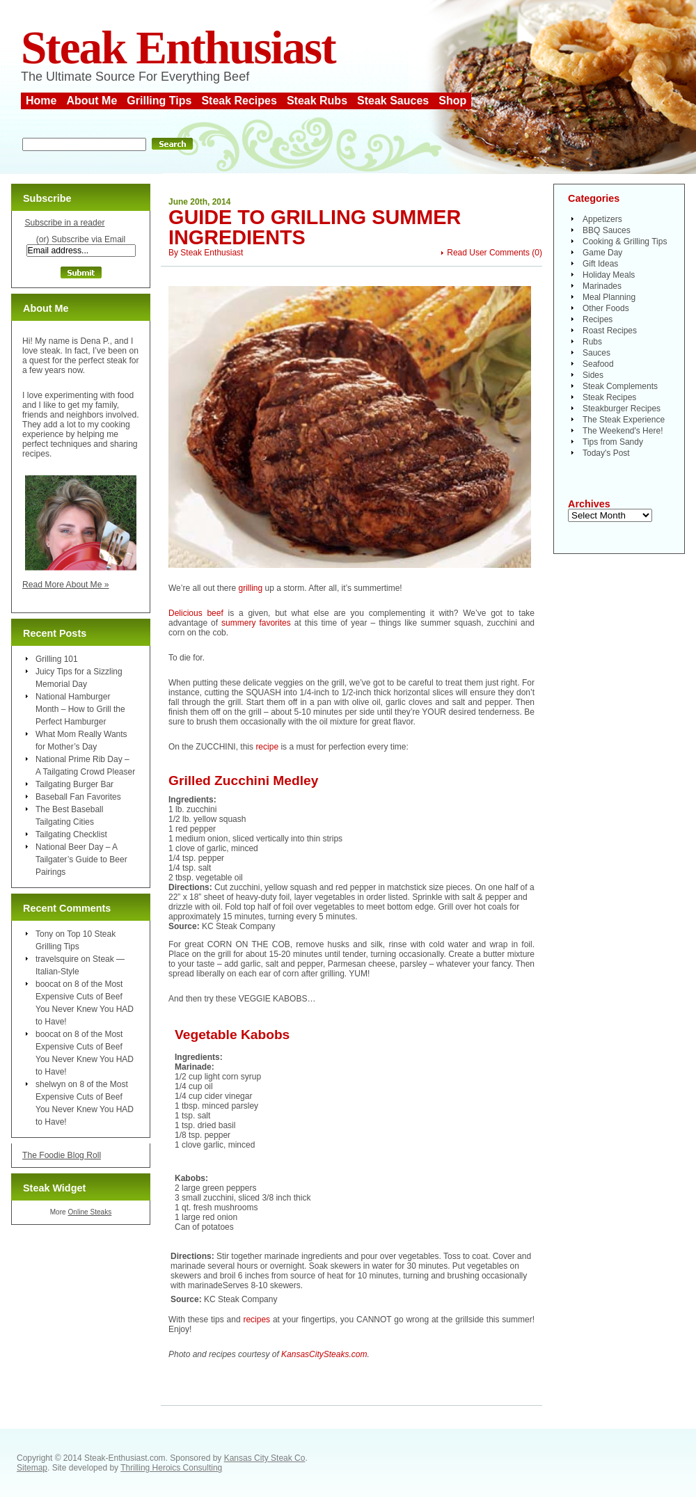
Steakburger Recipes (622, 408)
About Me (91, 100)
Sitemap (32, 1468)
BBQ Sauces (607, 230)
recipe (266, 747)
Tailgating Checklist (71, 834)
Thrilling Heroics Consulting (171, 1468)
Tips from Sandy (613, 442)
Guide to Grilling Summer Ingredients (314, 227)
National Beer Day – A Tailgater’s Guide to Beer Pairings (81, 859)
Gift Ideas (600, 264)
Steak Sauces (393, 100)
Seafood (598, 364)
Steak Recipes (239, 100)
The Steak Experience (624, 420)
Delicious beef (195, 613)
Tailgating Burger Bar (74, 784)
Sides (593, 375)
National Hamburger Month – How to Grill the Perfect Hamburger (80, 709)
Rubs (592, 342)
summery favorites (256, 623)
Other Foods (606, 308)
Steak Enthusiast (178, 48)
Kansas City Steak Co (265, 1458)
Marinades (602, 286)
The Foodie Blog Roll (61, 1155)
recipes (256, 1319)
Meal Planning (609, 297)
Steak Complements (620, 386)
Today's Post (606, 453)
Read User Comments (488, 253)
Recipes (597, 319)
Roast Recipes (610, 330)
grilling (251, 588)
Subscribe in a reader (64, 223)
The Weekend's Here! (623, 431)
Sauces (596, 353)
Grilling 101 (56, 659)
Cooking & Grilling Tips (625, 241)
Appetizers (602, 219)
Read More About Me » (65, 584)
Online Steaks (89, 1212)
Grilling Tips (159, 100)
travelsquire (57, 959)
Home (41, 100)
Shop (452, 100)
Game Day (602, 253)
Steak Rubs (317, 100)
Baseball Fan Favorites (78, 797)
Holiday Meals (609, 275)
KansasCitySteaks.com (324, 1354)
